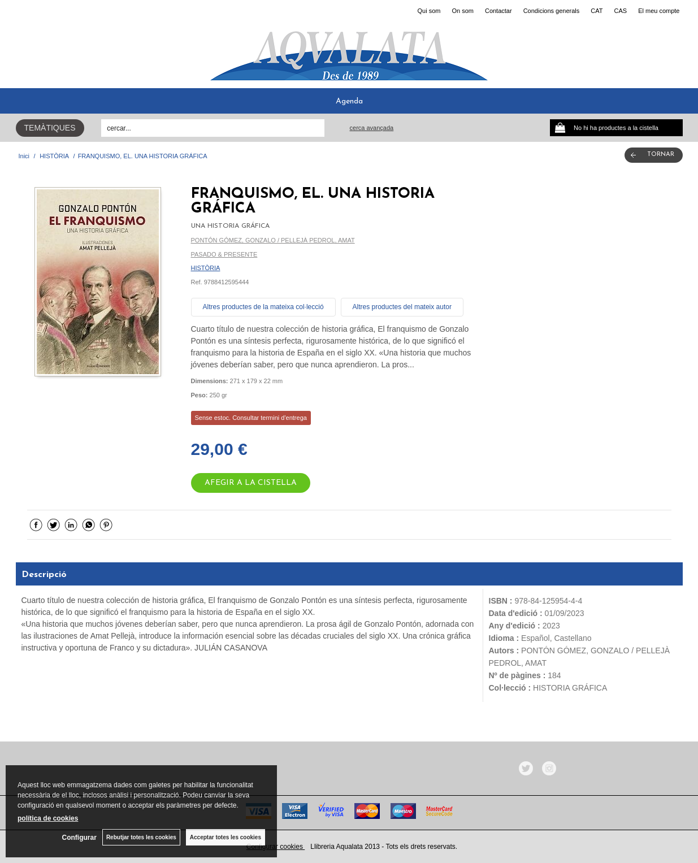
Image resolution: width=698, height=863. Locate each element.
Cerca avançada (372, 127)
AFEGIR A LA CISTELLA (251, 483)
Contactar (498, 10)
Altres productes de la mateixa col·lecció (263, 307)
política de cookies (48, 818)
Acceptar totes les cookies (225, 837)
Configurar (79, 838)
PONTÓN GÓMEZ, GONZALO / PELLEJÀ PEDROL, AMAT (273, 240)
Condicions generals (551, 10)
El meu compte (658, 10)
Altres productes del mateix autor (402, 307)
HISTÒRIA (205, 267)
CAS (620, 10)
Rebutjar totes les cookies (141, 837)
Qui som (428, 10)
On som (463, 10)
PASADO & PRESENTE (224, 254)
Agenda (349, 101)
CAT (596, 10)
